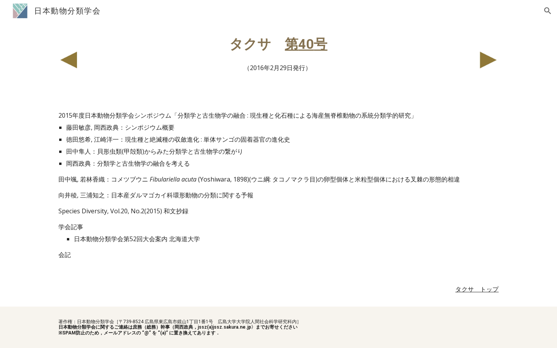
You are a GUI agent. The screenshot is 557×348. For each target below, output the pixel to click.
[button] (547, 11)
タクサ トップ (477, 289)
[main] (278, 54)
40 (306, 44)
